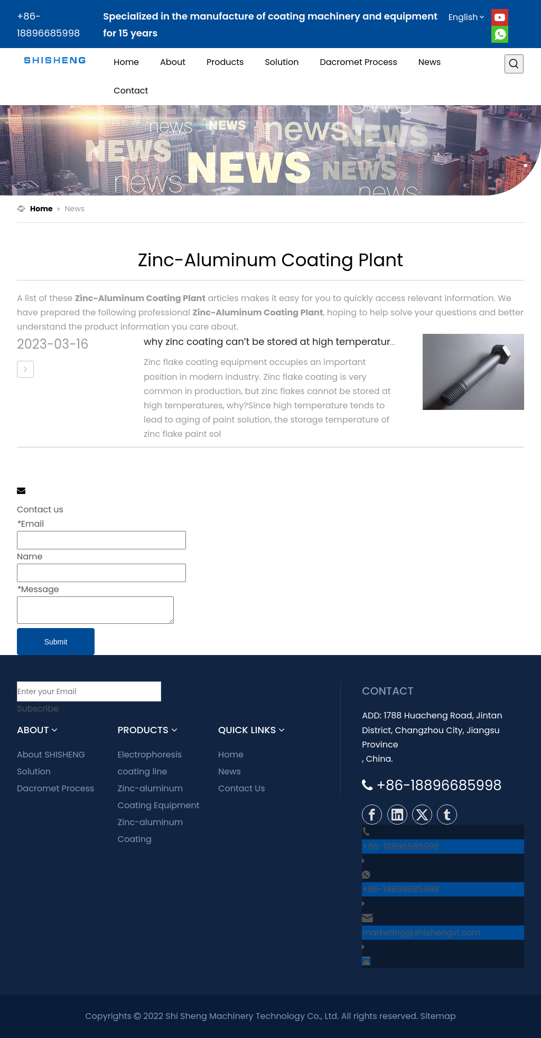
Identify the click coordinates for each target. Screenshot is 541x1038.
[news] (270, 150)
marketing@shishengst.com (421, 933)
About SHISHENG (51, 755)
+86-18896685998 (400, 846)
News (229, 771)
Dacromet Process (55, 788)
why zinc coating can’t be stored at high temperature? (272, 341)
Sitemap (438, 1016)
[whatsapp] (499, 34)
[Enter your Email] (89, 691)
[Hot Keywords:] (514, 63)
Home (231, 755)
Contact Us (241, 788)
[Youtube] (499, 17)
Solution (34, 771)
